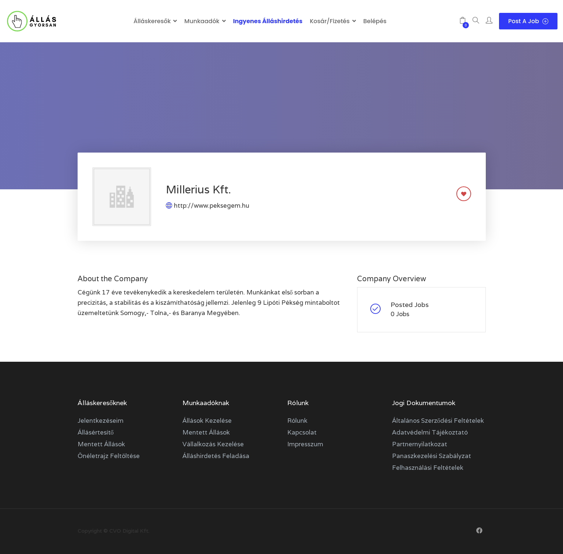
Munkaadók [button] (201, 21)
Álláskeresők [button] (152, 21)
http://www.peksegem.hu (211, 205)
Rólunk (297, 421)
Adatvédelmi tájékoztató (430, 432)
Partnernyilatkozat (419, 444)
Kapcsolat (302, 432)
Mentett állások (101, 444)
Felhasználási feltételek (427, 468)
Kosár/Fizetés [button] (329, 21)
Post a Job (528, 21)
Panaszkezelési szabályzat (431, 456)
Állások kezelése (207, 421)
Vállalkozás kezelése (213, 444)
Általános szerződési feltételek (438, 421)
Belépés (374, 21)
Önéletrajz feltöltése (109, 456)
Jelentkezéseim (101, 421)
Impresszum (305, 444)
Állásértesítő (96, 432)
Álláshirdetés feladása (215, 456)
